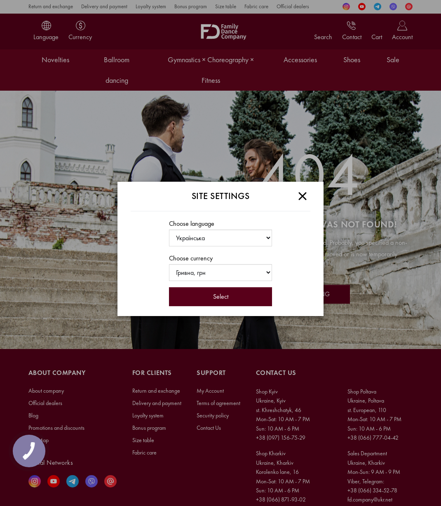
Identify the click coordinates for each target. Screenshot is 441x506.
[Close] (302, 196)
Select (220, 296)
